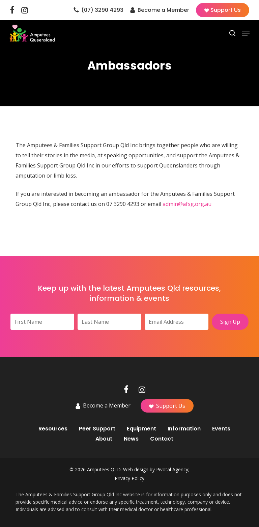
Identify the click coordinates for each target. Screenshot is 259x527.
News (131, 439)
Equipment (141, 429)
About (103, 439)
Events (221, 429)
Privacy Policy (129, 478)
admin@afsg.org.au (187, 204)
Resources (52, 429)
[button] (246, 33)
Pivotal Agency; (172, 469)
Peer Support (97, 429)
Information (184, 429)
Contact (161, 439)
